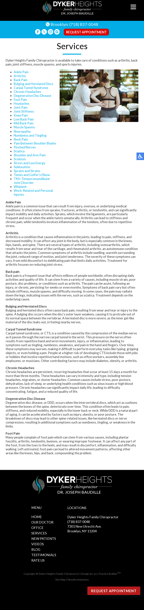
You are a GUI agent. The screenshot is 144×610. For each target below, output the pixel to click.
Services (39, 533)
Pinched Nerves (25, 147)
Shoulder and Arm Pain (30, 155)
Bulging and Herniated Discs (33, 84)
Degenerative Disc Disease (32, 96)
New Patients (43, 538)
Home (36, 517)
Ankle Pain (21, 72)
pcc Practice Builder (107, 573)
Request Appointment (86, 32)
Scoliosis (20, 159)
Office (37, 528)
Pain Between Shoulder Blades (35, 143)
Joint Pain (20, 107)
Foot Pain (20, 100)
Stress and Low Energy (29, 163)
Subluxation (22, 167)
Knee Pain (21, 115)
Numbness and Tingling (30, 135)
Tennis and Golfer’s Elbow (32, 175)
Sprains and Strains (27, 171)
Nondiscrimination (78, 579)
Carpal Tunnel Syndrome (31, 88)
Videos (37, 544)
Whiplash (20, 187)
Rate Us (37, 560)
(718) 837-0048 (83, 24)
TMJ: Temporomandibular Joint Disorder (32, 181)
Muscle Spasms (24, 127)
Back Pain (20, 80)
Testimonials (43, 555)
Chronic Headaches (27, 92)
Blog (35, 549)
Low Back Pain (24, 119)
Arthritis (20, 76)
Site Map (60, 579)
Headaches (21, 103)
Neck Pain (21, 139)
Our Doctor (42, 522)
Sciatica (19, 151)
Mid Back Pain (23, 123)
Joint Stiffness (24, 111)
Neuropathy (22, 131)
